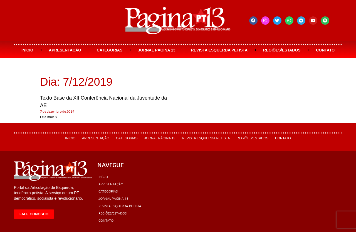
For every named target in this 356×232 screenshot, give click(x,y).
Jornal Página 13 (156, 50)
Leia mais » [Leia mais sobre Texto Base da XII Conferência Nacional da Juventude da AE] (48, 117)
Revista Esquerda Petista (219, 50)
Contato (325, 50)
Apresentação (65, 50)
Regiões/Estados (281, 50)
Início (27, 50)
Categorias (109, 50)
